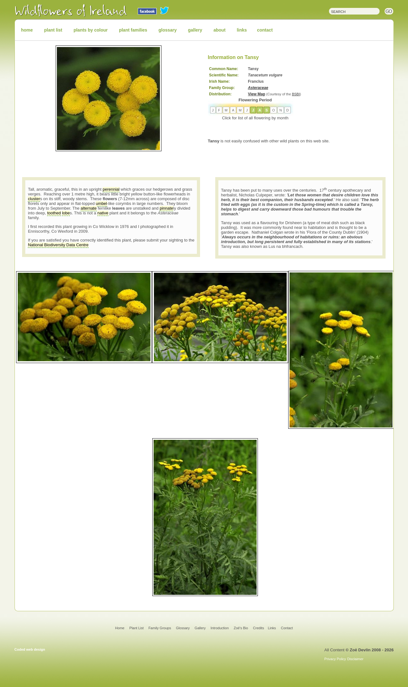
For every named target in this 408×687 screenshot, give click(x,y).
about (219, 30)
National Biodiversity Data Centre (58, 244)
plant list (53, 30)
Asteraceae (258, 88)
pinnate (166, 208)
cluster (34, 198)
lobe (66, 213)
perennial (111, 189)
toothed (54, 213)
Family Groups (160, 628)
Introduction (219, 628)
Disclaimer (355, 659)
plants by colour (91, 30)
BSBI (296, 94)
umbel (101, 203)
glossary (168, 30)
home (27, 30)
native (102, 213)
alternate (89, 208)
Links (272, 628)
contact (265, 30)
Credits (258, 628)
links (242, 30)
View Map (256, 94)
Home (119, 628)
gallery (195, 30)
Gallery (200, 628)
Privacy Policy (335, 659)
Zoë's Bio (241, 628)
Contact (287, 628)
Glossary (183, 628)
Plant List (136, 628)
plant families (133, 30)
